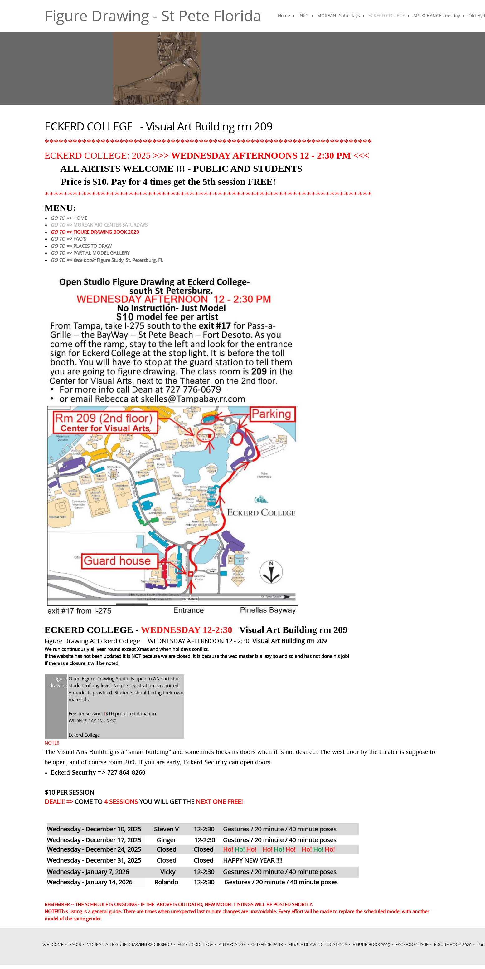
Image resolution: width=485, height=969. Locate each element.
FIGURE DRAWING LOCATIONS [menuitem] (318, 944)
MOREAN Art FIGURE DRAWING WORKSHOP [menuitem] (129, 944)
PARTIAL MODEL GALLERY (90, 253)
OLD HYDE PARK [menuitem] (267, 944)
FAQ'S (68, 239)
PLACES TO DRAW (81, 246)
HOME (69, 218)
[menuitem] (284, 16)
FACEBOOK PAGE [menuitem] (412, 944)
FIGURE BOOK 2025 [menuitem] (371, 944)
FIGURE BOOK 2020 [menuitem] (453, 944)
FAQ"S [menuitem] (75, 944)
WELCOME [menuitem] (53, 944)
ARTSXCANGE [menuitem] (232, 944)
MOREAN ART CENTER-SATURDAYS (99, 225)
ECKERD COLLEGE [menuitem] (195, 944)
